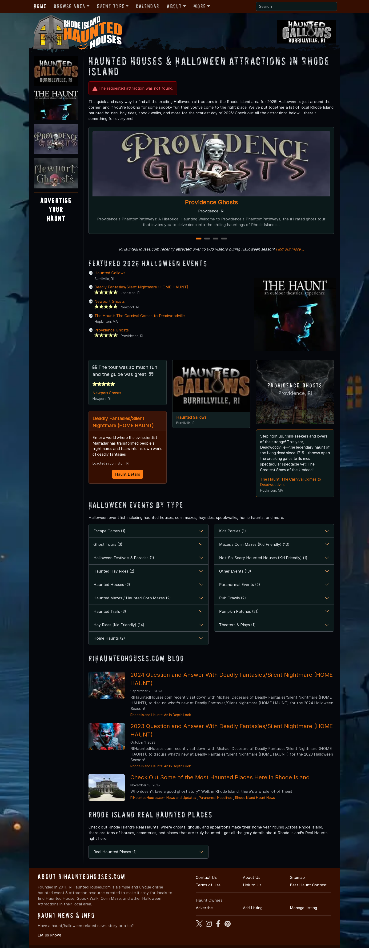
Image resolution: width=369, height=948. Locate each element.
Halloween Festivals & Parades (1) (123, 558)
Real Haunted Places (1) (115, 852)
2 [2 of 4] (207, 238)
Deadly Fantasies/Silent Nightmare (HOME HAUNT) (141, 287)
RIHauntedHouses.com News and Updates (163, 798)
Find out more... (290, 249)
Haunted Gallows (109, 273)
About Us (251, 877)
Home (40, 6)
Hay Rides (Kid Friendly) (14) (118, 625)
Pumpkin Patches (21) (239, 611)
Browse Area (69, 6)
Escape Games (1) (109, 531)
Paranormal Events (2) (239, 584)
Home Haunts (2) (109, 638)
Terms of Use (208, 885)
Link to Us (252, 885)
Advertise (204, 908)
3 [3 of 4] (216, 238)
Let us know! (49, 935)
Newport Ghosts (109, 301)
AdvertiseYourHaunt (56, 210)
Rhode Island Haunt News (255, 798)
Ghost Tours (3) (107, 544)
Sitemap (297, 877)
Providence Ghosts (211, 202)
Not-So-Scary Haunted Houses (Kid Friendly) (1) (263, 558)
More (199, 6)
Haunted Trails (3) (109, 611)
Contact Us (206, 877)
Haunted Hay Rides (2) (113, 571)
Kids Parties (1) (232, 531)
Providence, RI (295, 393)
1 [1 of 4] (199, 238)
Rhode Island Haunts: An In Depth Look (160, 715)
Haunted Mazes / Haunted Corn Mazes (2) (132, 598)
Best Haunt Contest (308, 885)
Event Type (110, 6)
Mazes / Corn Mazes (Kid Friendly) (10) (254, 544)
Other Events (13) (235, 571)
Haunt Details (127, 474)
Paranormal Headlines (215, 798)
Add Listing (252, 908)
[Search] (296, 6)
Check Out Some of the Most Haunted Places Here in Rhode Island (220, 777)
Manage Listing (303, 908)
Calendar (147, 6)
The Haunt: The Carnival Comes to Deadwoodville (139, 315)
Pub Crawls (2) (232, 598)
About (174, 6)
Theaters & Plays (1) (237, 625)
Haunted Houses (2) (111, 584)
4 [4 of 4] (224, 238)
